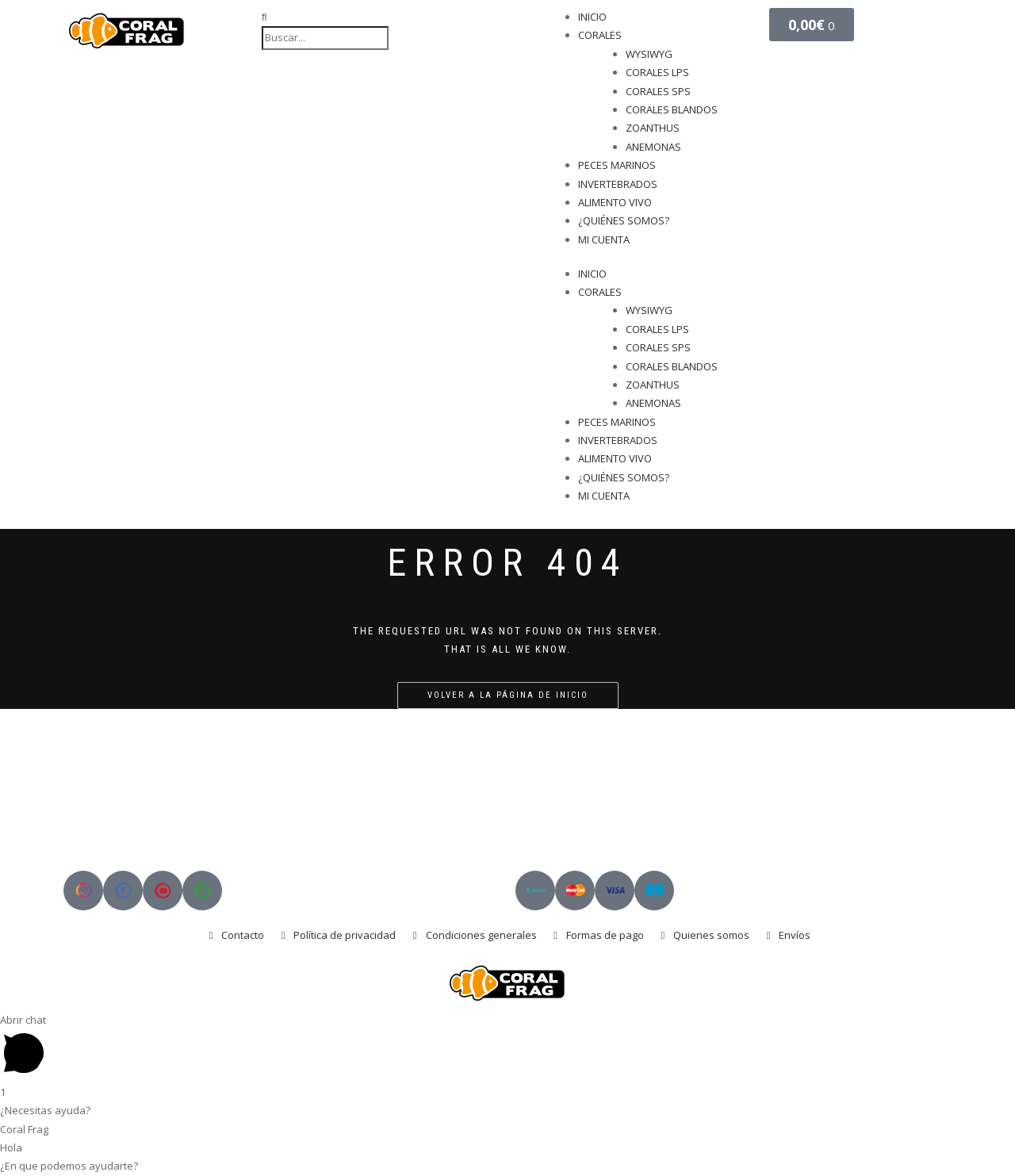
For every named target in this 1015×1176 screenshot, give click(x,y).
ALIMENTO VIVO (615, 202)
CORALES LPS (657, 72)
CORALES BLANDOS (672, 109)
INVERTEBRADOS (617, 184)
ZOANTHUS (653, 128)
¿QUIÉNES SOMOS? (623, 220)
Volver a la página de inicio (507, 695)
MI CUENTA (604, 239)
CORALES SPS (658, 91)
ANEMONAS (653, 147)
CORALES (600, 35)
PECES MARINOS (617, 165)
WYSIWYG (649, 54)
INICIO (592, 17)
